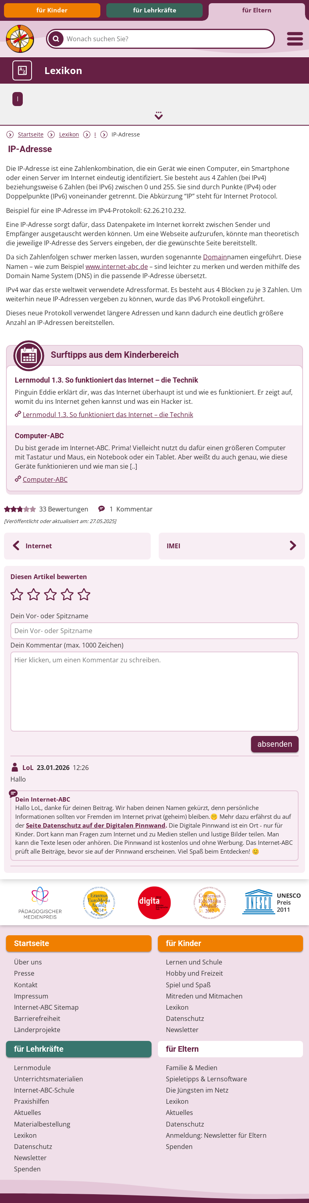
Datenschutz (185, 1018)
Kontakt (26, 984)
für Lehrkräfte (154, 10)
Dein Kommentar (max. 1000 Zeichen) (67, 644)
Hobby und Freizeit (194, 972)
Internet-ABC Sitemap (46, 1006)
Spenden (27, 1168)
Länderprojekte (37, 1029)
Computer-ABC (45, 479)
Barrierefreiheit (37, 1018)
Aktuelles (27, 1112)
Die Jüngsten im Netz (197, 1089)
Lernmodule (32, 1067)
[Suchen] (56, 38)
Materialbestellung (42, 1123)
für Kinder (52, 10)
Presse (24, 972)
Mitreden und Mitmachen (204, 995)
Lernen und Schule (194, 961)
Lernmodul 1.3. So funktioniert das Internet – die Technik (108, 413)
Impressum (31, 995)
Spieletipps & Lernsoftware (206, 1078)
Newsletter (182, 1029)
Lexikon (69, 134)
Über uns (28, 961)
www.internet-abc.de (117, 265)
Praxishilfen (31, 1100)
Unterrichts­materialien (48, 1078)
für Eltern (256, 10)
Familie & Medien (191, 1067)
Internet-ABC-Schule (44, 1089)
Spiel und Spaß (188, 984)
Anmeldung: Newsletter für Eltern (216, 1134)
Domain (215, 256)
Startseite (31, 134)
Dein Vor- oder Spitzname (49, 615)
